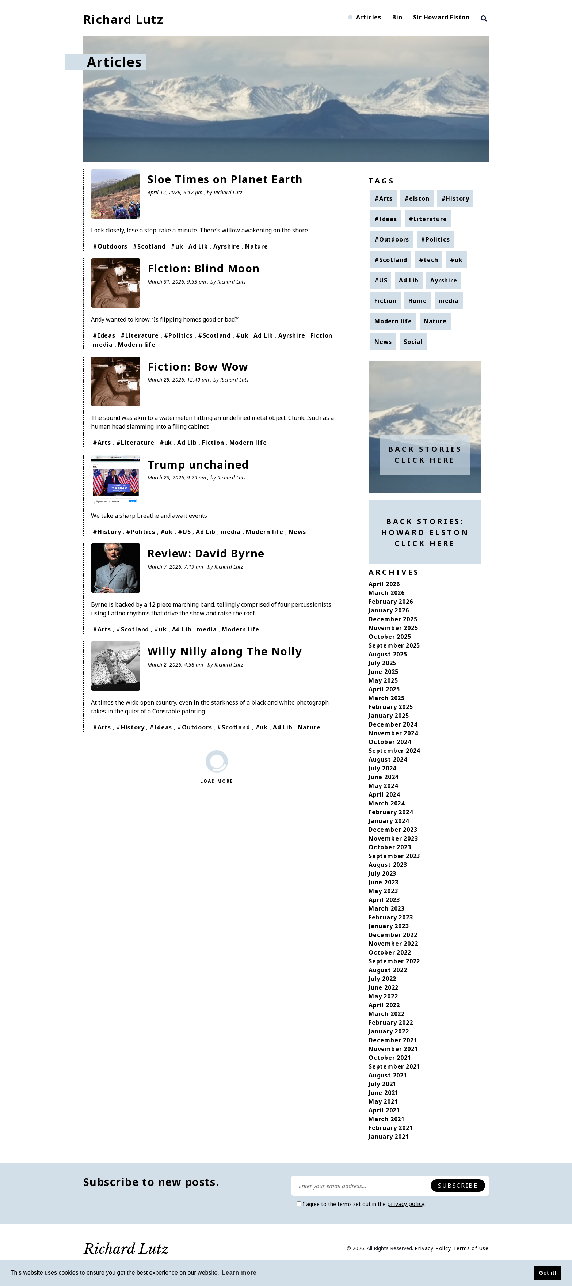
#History (107, 530)
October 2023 (390, 847)
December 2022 (393, 935)
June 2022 (384, 987)
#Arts (102, 441)
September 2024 (394, 751)
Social (413, 342)
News (297, 530)
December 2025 (393, 619)
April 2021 (384, 1110)
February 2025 (391, 707)
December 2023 (393, 830)
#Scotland (149, 246)
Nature (256, 246)
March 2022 (387, 1014)
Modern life (137, 344)
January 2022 (389, 1031)
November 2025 (393, 628)
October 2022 (390, 952)
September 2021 (394, 1066)
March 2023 (387, 908)
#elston (417, 198)
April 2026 (384, 584)
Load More (216, 779)
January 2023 (389, 926)
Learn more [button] (239, 1273)
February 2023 (391, 917)
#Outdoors (110, 246)
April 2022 (384, 1005)
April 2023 (384, 900)
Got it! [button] (548, 1273)
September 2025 (394, 645)
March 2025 (387, 698)
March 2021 (387, 1119)
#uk (177, 246)
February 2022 (391, 1022)
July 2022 (382, 979)
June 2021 (384, 1093)
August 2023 (388, 865)
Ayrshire (226, 246)
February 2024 (391, 812)
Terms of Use (471, 1248)
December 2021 (393, 1040)
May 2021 (383, 1101)
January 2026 (389, 610)
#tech (428, 260)
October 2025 (390, 637)
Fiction (321, 335)
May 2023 (383, 891)
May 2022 (383, 996)
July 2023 (382, 873)
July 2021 (382, 1084)
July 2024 (382, 768)
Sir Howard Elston (441, 17)
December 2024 (393, 724)
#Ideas (104, 335)
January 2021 (389, 1137)
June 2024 (384, 777)
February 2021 (391, 1128)
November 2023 (393, 838)
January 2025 (389, 716)
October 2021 (390, 1058)
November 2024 (393, 733)
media (103, 344)
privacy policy (405, 1204)
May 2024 (383, 786)
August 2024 (388, 759)
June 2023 (384, 882)
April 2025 (384, 689)
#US (184, 530)
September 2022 (394, 961)
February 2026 (391, 602)
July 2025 (382, 663)
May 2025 (383, 680)
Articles (368, 17)
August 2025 (388, 654)
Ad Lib (198, 246)
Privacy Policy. (433, 1248)
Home (417, 301)
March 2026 (387, 593)
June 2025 (384, 672)
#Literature (140, 335)
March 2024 (387, 803)
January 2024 (389, 821)
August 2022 (388, 970)
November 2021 (393, 1049)
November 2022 (393, 944)
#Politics (178, 335)
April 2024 (384, 794)
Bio (397, 17)
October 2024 (390, 742)
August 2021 (388, 1075)
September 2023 (394, 856)
